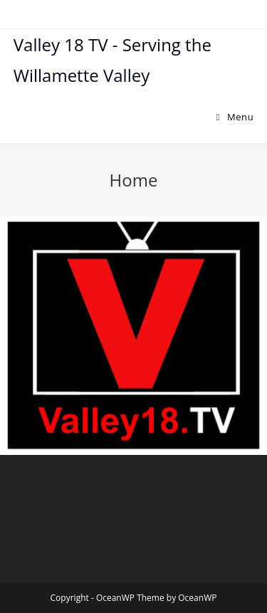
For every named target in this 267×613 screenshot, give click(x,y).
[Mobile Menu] (235, 116)
